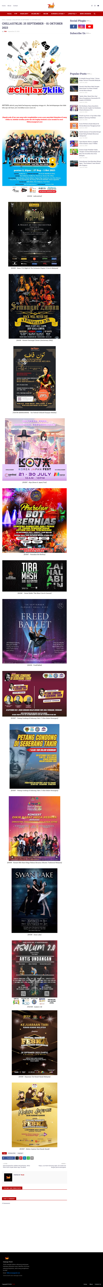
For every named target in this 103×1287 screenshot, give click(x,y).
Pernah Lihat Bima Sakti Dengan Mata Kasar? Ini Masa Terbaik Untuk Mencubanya (89, 88)
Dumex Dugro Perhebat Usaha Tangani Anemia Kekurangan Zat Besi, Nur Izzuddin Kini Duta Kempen (89, 153)
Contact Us (98, 1284)
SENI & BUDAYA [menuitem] (85, 14)
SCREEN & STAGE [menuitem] (57, 14)
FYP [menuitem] (15, 14)
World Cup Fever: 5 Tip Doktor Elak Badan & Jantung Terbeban (90, 117)
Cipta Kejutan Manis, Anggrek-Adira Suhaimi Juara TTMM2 (88, 143)
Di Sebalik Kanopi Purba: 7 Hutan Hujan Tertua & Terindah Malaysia (89, 79)
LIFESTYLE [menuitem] (71, 14)
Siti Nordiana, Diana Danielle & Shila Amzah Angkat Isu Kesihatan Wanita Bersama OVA (90, 108)
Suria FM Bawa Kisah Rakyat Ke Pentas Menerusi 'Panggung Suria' (89, 125)
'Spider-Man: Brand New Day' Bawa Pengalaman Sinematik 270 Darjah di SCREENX (89, 98)
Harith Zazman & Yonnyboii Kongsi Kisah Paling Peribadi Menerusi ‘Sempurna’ (90, 134)
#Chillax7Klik (11, 1153)
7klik (5, 31)
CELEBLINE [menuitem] (35, 14)
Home (4, 5)
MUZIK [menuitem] (45, 14)
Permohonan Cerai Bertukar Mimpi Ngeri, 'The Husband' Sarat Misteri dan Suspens (90, 163)
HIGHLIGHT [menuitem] (24, 14)
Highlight (8, 19)
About (9, 5)
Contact (15, 5)
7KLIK (13, 1284)
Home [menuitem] (9, 14)
